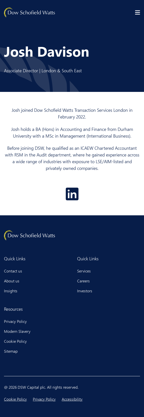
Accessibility (72, 399)
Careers (83, 280)
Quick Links (14, 259)
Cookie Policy (15, 341)
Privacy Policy (15, 321)
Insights (10, 290)
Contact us (13, 270)
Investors (84, 290)
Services (84, 270)
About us (11, 280)
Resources (13, 309)
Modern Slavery (17, 331)
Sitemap (11, 351)
